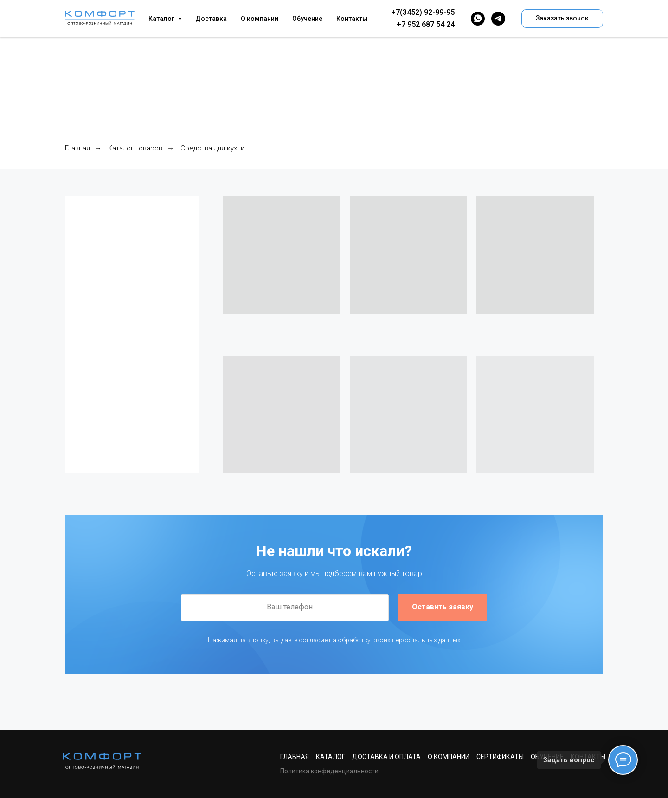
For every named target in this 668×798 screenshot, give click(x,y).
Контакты (351, 18)
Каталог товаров (135, 148)
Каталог (330, 756)
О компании (259, 18)
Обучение (307, 18)
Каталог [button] (162, 18)
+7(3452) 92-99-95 (423, 12)
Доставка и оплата (386, 756)
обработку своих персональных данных (399, 640)
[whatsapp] (478, 19)
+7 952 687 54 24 (426, 24)
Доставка (211, 18)
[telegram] (498, 19)
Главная (77, 148)
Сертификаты (500, 756)
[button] (562, 18)
